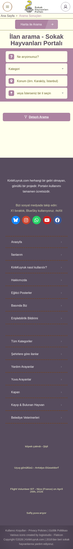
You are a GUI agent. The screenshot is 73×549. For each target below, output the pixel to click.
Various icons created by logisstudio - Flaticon (36, 534)
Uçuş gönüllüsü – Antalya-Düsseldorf (36, 467)
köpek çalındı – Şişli (36, 446)
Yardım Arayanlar (22, 366)
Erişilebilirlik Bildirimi (24, 318)
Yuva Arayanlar (21, 379)
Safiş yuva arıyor (36, 513)
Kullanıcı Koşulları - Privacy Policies (26, 530)
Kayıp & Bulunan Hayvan (27, 404)
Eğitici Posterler (21, 292)
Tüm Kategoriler (21, 341)
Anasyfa (16, 242)
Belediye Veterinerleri (25, 417)
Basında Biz (19, 305)
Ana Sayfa (8, 15)
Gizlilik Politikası (58, 530)
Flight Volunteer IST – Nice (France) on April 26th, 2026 (36, 490)
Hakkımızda (19, 280)
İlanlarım (17, 254)
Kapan (15, 392)
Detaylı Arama (36, 117)
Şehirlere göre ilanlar (25, 354)
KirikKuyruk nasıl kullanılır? (29, 267)
